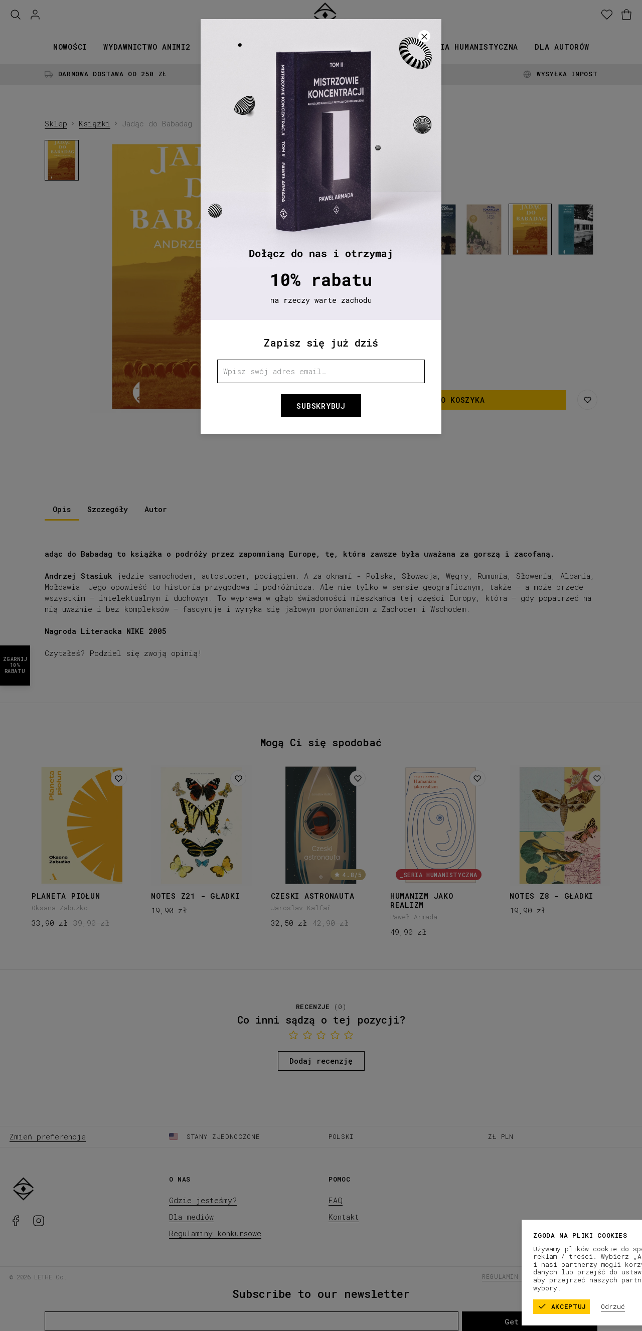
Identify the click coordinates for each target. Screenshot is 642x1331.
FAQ (336, 1200)
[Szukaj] (16, 15)
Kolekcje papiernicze (305, 47)
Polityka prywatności (593, 1276)
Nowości (70, 47)
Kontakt (344, 1217)
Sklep (56, 123)
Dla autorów (562, 47)
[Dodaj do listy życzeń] (119, 778)
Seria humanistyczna (472, 47)
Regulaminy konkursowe (215, 1233)
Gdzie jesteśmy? (203, 1200)
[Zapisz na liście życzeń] (587, 400)
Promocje (389, 47)
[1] (203, 405)
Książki (223, 47)
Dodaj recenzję (321, 1061)
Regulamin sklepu (514, 1276)
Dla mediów (191, 1217)
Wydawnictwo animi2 (147, 47)
